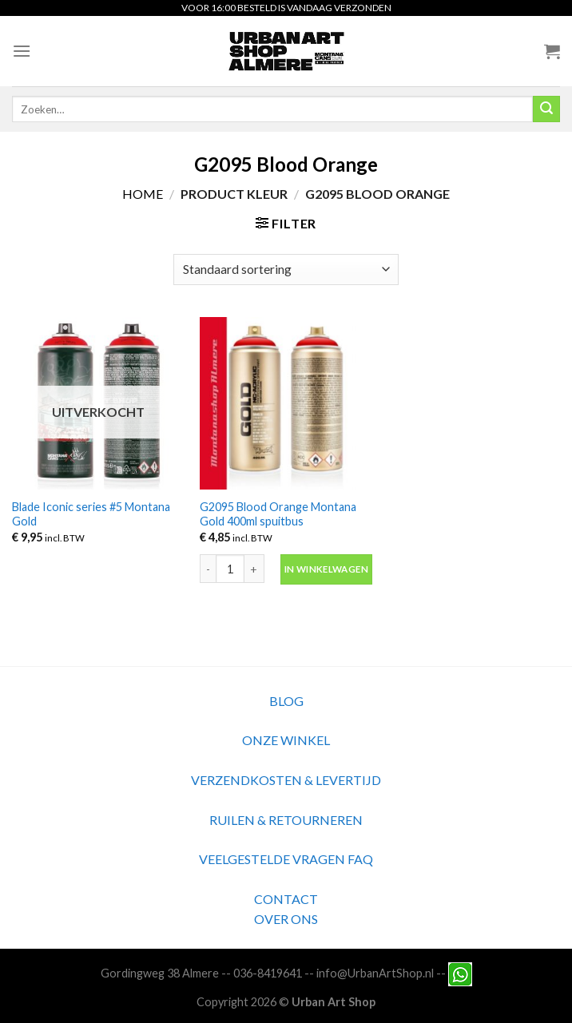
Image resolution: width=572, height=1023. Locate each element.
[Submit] (546, 109)
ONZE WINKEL (286, 739)
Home (142, 193)
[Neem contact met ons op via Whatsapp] (460, 973)
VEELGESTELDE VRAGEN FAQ (286, 858)
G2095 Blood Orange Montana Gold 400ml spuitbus (278, 514)
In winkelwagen (326, 569)
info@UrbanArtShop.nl (375, 973)
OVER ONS (286, 918)
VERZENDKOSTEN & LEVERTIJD (286, 779)
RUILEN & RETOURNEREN (286, 819)
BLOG (286, 700)
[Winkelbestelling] (286, 269)
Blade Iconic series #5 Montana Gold (91, 514)
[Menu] (21, 50)
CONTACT (286, 898)
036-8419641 (267, 973)
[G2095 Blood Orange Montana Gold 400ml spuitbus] (286, 403)
